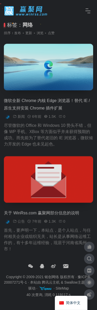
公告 (21, 224)
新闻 (21, 119)
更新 (28, 33)
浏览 (40, 33)
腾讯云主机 (51, 282)
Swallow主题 (74, 282)
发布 (17, 33)
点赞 (51, 33)
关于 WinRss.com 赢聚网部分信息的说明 (41, 215)
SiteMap (62, 288)
